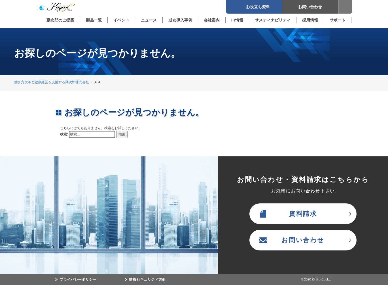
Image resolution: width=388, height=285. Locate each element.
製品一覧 (94, 20)
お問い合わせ (310, 7)
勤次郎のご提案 (60, 20)
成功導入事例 (180, 20)
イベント (121, 20)
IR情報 (237, 20)
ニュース (149, 20)
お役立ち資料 (254, 7)
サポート (337, 20)
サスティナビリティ (273, 20)
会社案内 (212, 20)
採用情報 (310, 20)
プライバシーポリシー (78, 279)
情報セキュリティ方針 (147, 279)
